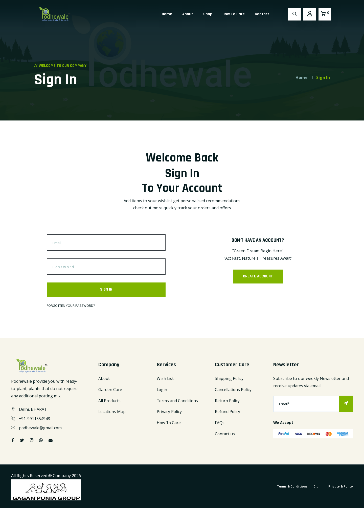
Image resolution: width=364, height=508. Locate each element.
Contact (262, 14)
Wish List (165, 378)
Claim (317, 486)
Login (162, 389)
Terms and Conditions (178, 400)
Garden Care (110, 389)
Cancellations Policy (233, 389)
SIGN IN (106, 289)
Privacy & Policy (340, 486)
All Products (109, 400)
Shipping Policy (229, 378)
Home (167, 14)
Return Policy (227, 400)
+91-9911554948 (34, 418)
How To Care (233, 14)
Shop (207, 14)
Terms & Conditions (292, 486)
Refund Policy (227, 412)
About (187, 14)
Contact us (225, 434)
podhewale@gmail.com (40, 428)
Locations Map (112, 412)
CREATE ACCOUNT (258, 276)
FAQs (219, 423)
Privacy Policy (169, 412)
